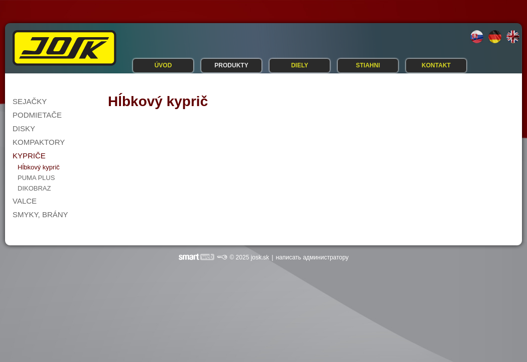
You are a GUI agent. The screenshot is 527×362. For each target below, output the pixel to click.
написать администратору (312, 257)
